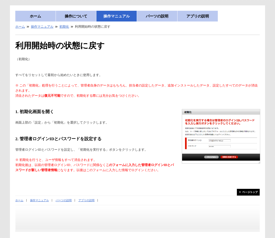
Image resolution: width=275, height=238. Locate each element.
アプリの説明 (197, 16)
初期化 (64, 26)
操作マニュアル (116, 16)
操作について (76, 16)
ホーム (35, 16)
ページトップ (248, 192)
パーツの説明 (157, 16)
